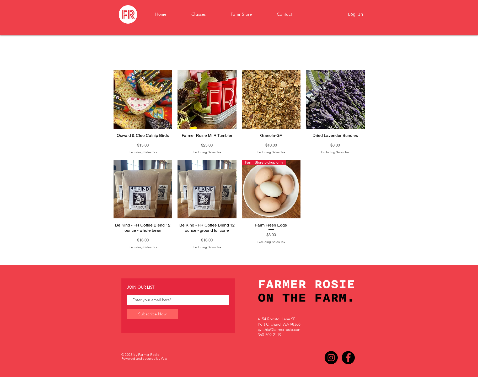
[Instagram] (331, 357)
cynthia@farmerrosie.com (280, 329)
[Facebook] (348, 357)
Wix (164, 358)
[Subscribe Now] (152, 314)
